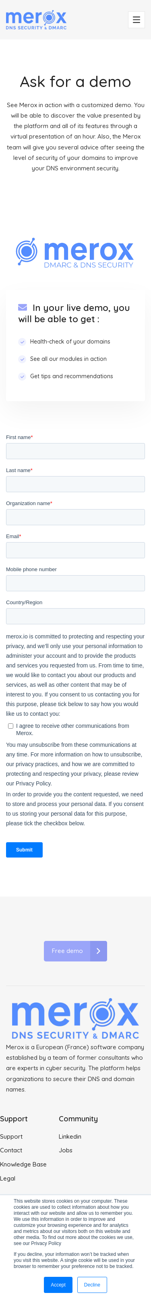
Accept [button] (58, 1285)
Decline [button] (92, 1285)
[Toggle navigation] (136, 19)
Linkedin (70, 1136)
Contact (11, 1150)
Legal (7, 1178)
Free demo (79, 951)
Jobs (65, 1150)
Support (11, 1136)
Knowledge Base (23, 1164)
